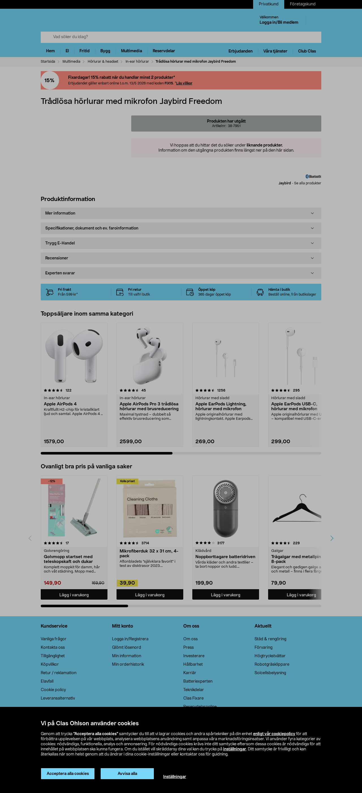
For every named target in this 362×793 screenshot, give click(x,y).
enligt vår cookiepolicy (274, 734)
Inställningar (174, 777)
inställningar (234, 749)
